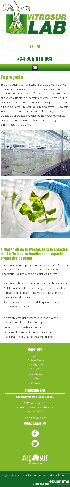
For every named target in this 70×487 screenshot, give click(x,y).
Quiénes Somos (35, 360)
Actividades (35, 374)
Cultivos (35, 378)
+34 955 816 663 (37, 418)
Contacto (35, 382)
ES (32, 46)
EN (38, 46)
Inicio (35, 356)
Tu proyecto (35, 368)
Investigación (36, 364)
